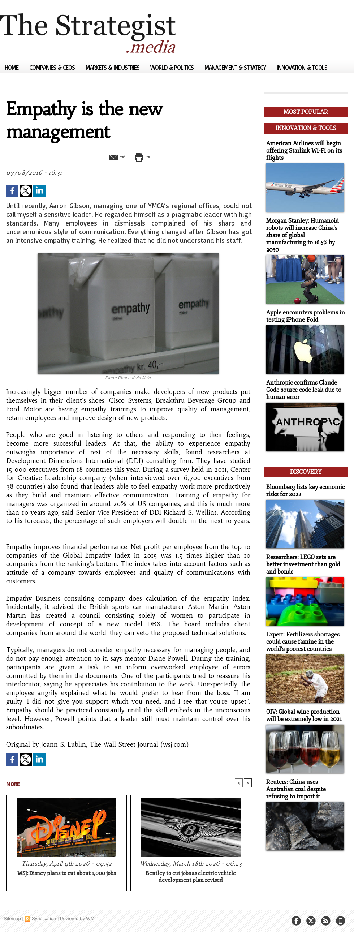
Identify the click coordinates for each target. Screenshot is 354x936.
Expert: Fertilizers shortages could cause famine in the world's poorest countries (300, 623)
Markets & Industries (113, 67)
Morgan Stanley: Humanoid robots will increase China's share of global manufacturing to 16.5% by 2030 (303, 227)
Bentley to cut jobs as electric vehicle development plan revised (191, 878)
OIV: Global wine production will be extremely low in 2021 (302, 696)
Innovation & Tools (302, 67)
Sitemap (12, 919)
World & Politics (172, 67)
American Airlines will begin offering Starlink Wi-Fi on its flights (301, 148)
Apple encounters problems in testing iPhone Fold (303, 304)
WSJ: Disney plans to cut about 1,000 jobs (66, 874)
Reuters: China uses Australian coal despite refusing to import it (304, 769)
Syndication (44, 919)
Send (111, 156)
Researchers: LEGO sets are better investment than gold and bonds (300, 547)
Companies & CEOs (52, 67)
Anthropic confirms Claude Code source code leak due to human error (301, 376)
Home (12, 67)
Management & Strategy (235, 67)
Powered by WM (77, 919)
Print (147, 156)
